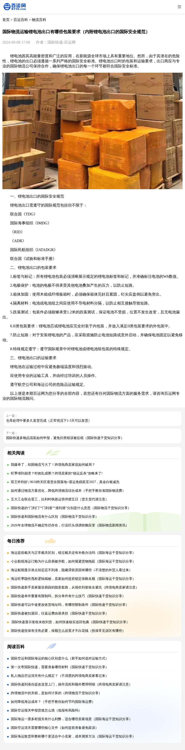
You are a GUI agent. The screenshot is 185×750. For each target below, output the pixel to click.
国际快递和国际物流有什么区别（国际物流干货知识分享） (55, 516)
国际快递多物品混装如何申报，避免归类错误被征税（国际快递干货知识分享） (65, 438)
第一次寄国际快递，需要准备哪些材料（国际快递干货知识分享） (60, 667)
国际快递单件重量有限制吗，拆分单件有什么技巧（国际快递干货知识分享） (68, 596)
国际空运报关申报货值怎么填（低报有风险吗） (46, 710)
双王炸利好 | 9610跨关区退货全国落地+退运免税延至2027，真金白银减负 (65, 482)
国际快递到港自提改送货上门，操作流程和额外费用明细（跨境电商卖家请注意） (71, 684)
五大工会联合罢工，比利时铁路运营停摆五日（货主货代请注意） (60, 499)
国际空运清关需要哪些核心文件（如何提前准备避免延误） (55, 728)
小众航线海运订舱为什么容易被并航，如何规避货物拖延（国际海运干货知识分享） (73, 561)
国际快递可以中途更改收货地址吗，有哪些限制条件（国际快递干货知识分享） (70, 605)
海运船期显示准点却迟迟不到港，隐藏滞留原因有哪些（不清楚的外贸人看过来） (71, 570)
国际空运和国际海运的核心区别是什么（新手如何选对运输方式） (60, 658)
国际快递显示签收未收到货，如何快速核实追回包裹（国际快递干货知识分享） (70, 622)
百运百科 (20, 20)
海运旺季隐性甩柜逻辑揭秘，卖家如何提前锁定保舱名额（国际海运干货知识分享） (73, 579)
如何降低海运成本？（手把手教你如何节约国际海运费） (53, 702)
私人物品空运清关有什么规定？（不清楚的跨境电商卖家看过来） (60, 676)
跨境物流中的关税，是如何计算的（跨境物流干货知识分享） (56, 693)
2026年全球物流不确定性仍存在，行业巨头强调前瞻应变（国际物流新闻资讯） (70, 525)
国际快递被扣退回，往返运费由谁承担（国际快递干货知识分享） (60, 613)
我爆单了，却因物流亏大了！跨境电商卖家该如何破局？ (53, 464)
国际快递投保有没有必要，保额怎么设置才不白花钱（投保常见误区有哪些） (68, 631)
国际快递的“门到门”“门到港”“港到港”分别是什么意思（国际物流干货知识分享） (71, 508)
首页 (6, 20)
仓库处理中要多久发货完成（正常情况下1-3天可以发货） (49, 420)
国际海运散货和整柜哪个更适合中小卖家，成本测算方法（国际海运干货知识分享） (73, 736)
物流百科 (39, 20)
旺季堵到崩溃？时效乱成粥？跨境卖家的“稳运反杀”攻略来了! (57, 473)
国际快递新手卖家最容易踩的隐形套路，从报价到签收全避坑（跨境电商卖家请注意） (75, 587)
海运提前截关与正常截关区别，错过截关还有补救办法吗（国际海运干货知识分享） (73, 553)
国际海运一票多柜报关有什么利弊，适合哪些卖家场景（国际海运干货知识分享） (71, 719)
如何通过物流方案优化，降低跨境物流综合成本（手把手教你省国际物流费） (68, 490)
